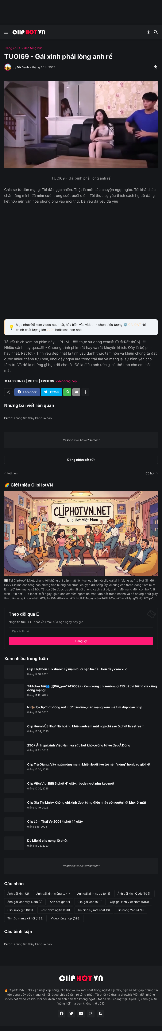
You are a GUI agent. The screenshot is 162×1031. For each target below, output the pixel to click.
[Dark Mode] (148, 32)
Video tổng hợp (32, 48)
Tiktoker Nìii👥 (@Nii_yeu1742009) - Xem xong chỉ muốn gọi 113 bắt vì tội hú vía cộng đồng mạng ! (92, 688)
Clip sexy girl (20, 910)
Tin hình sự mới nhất (93, 910)
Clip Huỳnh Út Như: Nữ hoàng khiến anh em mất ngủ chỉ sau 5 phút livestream (85, 726)
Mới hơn (12, 473)
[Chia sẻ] (154, 67)
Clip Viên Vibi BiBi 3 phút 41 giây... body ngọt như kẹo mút (70, 783)
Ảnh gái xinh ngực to (93, 893)
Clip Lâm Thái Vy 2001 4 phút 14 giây (55, 822)
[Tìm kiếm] (156, 32)
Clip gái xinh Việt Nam (129, 902)
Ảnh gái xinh (18, 893)
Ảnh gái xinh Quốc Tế (134, 893)
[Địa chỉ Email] (81, 631)
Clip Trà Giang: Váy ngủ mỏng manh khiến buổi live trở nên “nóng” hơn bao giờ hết (88, 764)
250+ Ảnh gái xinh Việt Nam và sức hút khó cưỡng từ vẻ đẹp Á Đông (78, 745)
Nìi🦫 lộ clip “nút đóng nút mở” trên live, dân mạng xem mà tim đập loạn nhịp (84, 707)
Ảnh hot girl (60, 902)
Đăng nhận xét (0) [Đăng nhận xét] (81, 460)
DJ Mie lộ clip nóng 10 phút (47, 841)
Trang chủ (11, 48)
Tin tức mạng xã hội (25, 918)
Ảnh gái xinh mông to (53, 893)
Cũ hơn (150, 473)
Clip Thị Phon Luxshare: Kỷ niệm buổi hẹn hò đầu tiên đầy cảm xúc (77, 669)
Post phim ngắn (55, 910)
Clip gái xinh (90, 902)
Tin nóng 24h (130, 910)
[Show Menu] (6, 32)
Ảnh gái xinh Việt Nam (24, 902)
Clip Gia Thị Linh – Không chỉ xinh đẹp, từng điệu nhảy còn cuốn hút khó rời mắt (86, 802)
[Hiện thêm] (85, 392)
